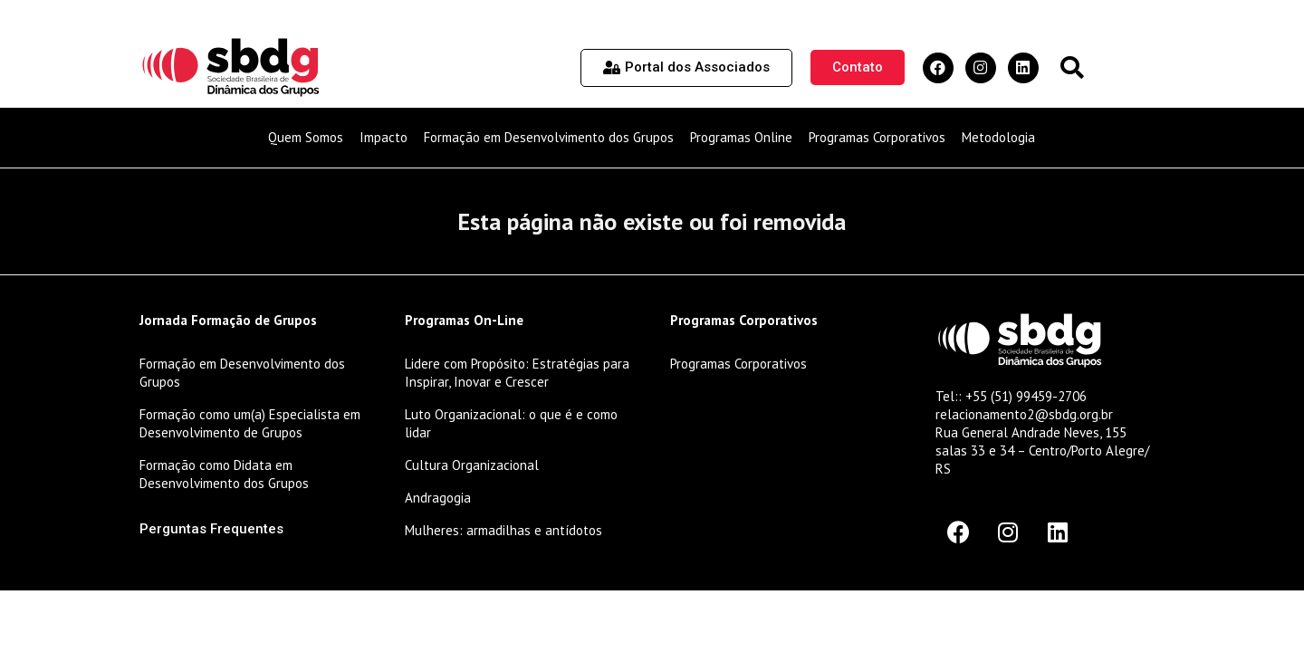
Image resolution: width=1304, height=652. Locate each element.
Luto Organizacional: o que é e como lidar (511, 423)
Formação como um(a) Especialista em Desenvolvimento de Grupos (249, 423)
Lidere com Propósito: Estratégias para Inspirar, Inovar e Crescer (517, 372)
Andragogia (438, 497)
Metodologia (998, 137)
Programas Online (741, 137)
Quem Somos (305, 137)
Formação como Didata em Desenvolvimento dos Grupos (224, 474)
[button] (1072, 67)
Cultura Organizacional (472, 465)
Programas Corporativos (877, 137)
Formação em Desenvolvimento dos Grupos (549, 137)
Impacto (384, 137)
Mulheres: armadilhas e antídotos (503, 530)
